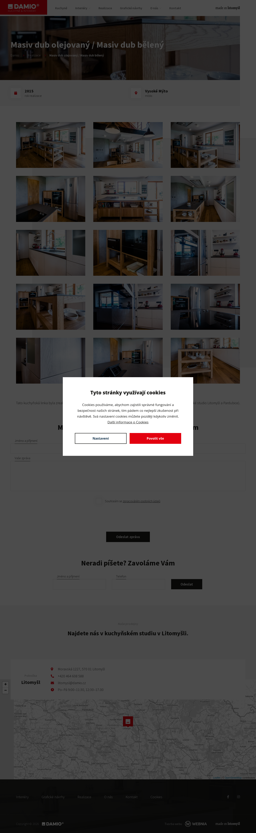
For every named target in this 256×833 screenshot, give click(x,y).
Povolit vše (155, 438)
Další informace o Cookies (128, 422)
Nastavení (100, 438)
